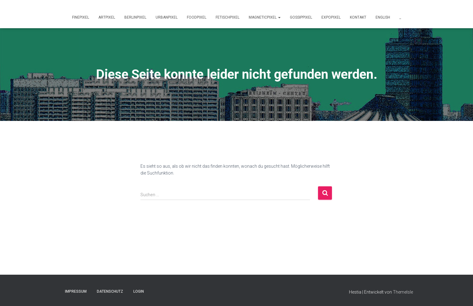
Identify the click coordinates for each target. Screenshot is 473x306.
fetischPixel (227, 17)
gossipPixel (301, 17)
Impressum (76, 291)
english (383, 17)
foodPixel (196, 17)
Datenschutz (110, 291)
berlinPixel (135, 17)
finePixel (80, 17)
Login (138, 291)
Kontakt (358, 17)
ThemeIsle (403, 292)
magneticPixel (265, 17)
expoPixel (331, 17)
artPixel (106, 17)
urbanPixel (167, 17)
